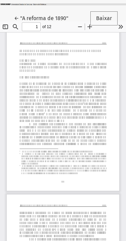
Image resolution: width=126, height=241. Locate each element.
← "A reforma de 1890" (44, 17)
